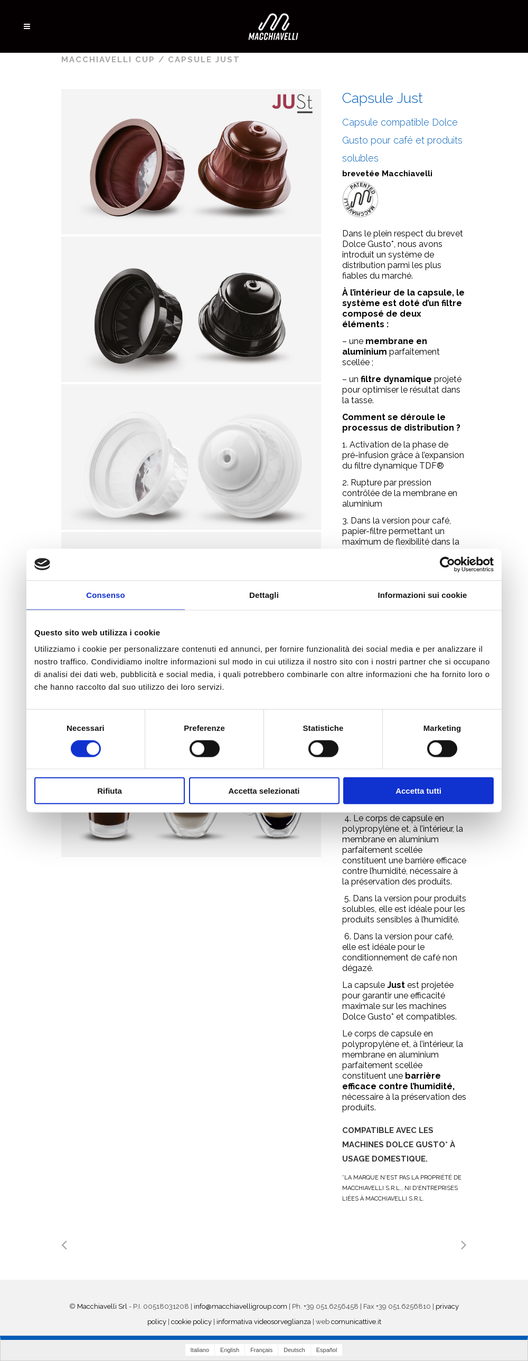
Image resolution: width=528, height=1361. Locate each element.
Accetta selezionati (263, 790)
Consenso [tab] (105, 594)
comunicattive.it (356, 1322)
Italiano (200, 1350)
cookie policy (191, 1322)
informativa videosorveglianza (263, 1322)
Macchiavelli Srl (102, 1306)
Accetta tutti (418, 790)
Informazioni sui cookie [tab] (422, 594)
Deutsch (294, 1350)
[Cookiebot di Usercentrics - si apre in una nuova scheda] (447, 564)
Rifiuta (109, 790)
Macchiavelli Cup (108, 59)
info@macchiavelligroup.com (240, 1306)
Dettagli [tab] (264, 594)
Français (261, 1350)
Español (326, 1350)
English (229, 1350)
